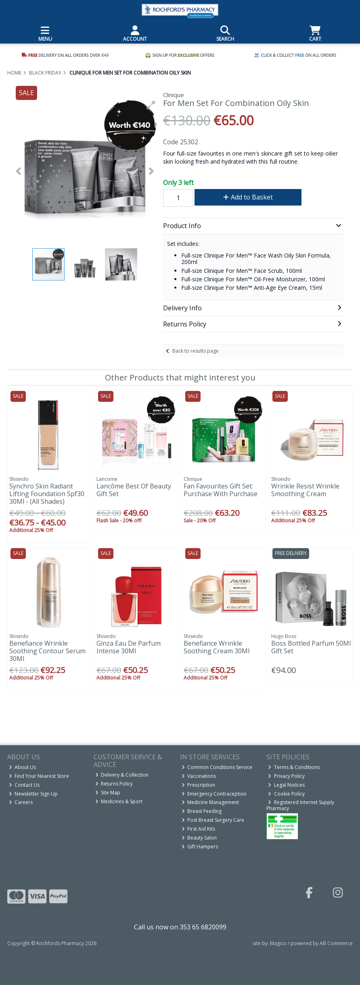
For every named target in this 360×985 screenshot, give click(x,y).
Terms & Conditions (294, 767)
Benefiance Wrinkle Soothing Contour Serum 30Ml (47, 651)
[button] (150, 105)
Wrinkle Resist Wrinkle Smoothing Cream (305, 490)
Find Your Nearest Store (39, 776)
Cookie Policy (286, 793)
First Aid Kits (199, 828)
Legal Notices (286, 784)
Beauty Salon (199, 837)
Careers (21, 802)
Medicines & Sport (119, 801)
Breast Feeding (202, 811)
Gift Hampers (200, 846)
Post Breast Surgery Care (213, 820)
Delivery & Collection (122, 774)
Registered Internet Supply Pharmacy (300, 805)
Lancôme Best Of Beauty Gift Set (133, 490)
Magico (278, 943)
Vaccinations (199, 776)
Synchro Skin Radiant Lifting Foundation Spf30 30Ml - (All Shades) (46, 494)
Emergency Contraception (214, 793)
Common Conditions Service (217, 767)
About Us (22, 767)
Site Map (108, 792)
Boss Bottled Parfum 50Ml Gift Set (311, 647)
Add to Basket (248, 197)
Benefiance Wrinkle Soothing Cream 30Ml (216, 647)
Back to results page (195, 350)
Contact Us (24, 784)
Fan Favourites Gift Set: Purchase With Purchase (220, 490)
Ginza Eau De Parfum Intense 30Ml (128, 647)
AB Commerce (336, 943)
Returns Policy (114, 783)
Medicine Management (210, 802)
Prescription (199, 784)
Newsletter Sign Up (33, 793)
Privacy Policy (286, 776)
